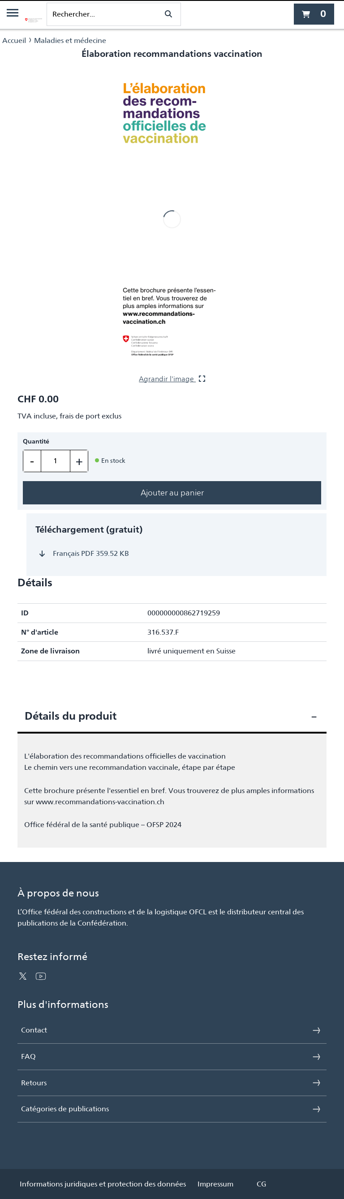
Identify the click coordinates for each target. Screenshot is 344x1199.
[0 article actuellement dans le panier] (314, 14)
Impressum (215, 1184)
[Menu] (12, 14)
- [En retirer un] (32, 460)
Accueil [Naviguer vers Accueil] (14, 40)
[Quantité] (55, 461)
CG (262, 1184)
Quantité (36, 441)
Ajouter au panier (172, 492)
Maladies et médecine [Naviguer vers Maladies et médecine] (70, 40)
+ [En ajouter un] (79, 460)
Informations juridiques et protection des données (103, 1184)
